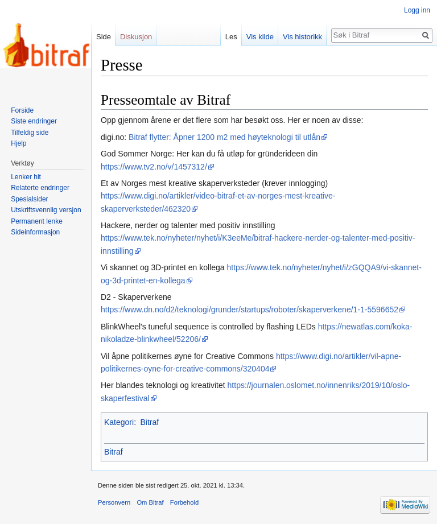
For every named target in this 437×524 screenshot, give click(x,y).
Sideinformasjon (35, 232)
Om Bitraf (150, 502)
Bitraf (149, 422)
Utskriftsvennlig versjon (46, 210)
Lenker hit (26, 177)
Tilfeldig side (29, 133)
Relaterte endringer (40, 188)
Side (103, 36)
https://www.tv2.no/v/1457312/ (154, 166)
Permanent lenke (37, 221)
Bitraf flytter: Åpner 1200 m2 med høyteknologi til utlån (224, 137)
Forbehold (184, 502)
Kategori (119, 422)
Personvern (114, 502)
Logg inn (417, 10)
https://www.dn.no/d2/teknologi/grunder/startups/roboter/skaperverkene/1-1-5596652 (249, 309)
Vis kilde (260, 36)
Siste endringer (34, 121)
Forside (22, 110)
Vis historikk (302, 36)
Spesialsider (29, 199)
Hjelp (18, 143)
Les (231, 36)
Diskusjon (136, 36)
